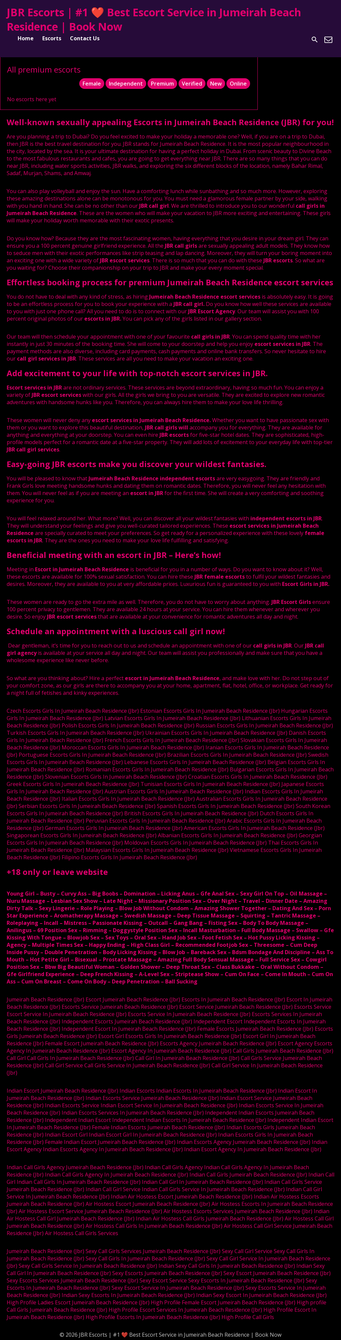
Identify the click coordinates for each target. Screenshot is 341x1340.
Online (238, 83)
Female (92, 83)
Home (26, 38)
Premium (162, 83)
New (216, 83)
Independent (126, 83)
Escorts (51, 38)
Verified (192, 83)
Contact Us (85, 38)
